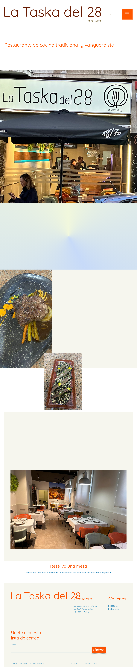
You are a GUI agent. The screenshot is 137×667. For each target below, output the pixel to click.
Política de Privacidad (37, 663)
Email (13, 644)
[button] (127, 14)
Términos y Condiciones (19, 663)
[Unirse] (99, 650)
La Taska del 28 (52, 11)
